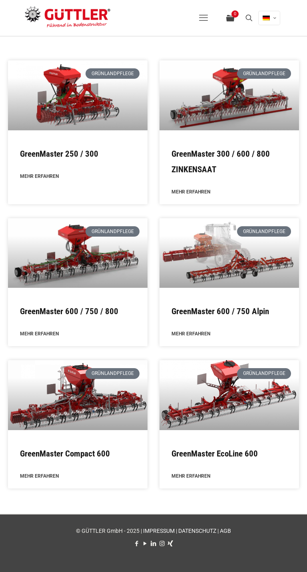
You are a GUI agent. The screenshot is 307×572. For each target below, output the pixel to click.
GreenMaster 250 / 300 (59, 154)
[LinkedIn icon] (154, 543)
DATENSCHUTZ (197, 531)
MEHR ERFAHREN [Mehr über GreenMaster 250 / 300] (39, 176)
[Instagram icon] (162, 543)
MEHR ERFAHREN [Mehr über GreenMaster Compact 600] (39, 477)
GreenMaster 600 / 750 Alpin (220, 312)
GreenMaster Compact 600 (65, 454)
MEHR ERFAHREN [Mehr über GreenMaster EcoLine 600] (190, 477)
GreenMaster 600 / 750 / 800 (69, 312)
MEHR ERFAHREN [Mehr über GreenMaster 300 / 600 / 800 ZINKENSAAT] (190, 192)
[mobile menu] (203, 18)
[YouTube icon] (145, 543)
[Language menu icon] (269, 18)
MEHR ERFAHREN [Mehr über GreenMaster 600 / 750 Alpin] (190, 334)
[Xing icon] (170, 543)
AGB (225, 531)
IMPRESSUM (159, 531)
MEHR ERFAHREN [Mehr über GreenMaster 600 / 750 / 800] (39, 334)
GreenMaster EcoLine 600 (214, 454)
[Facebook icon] (137, 543)
